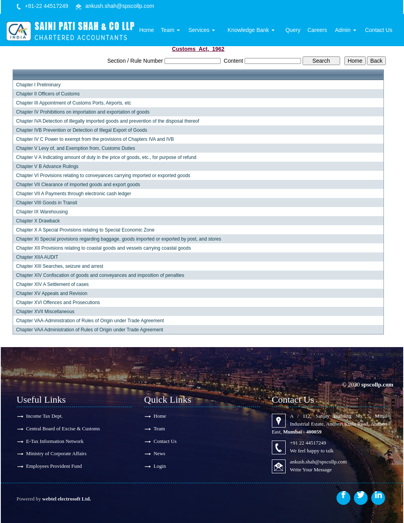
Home (151, 30)
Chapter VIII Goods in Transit (46, 202)
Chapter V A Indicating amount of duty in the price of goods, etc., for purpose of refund (106, 157)
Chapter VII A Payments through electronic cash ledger (73, 193)
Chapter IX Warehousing (42, 212)
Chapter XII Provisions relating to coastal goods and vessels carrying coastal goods (103, 248)
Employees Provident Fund (54, 466)
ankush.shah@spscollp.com (119, 6)
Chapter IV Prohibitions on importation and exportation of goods (83, 112)
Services (205, 30)
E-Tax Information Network (55, 441)
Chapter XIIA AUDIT (37, 257)
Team (174, 30)
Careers (319, 30)
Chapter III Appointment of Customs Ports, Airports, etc (73, 103)
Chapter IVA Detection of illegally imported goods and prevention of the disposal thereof (107, 121)
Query (294, 30)
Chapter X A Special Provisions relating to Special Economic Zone (85, 230)
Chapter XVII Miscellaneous (45, 311)
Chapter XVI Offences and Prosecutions (58, 302)
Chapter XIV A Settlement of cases (52, 284)
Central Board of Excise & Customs (63, 428)
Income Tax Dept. (44, 416)
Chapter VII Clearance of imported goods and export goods (78, 184)
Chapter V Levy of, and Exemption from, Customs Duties (75, 148)
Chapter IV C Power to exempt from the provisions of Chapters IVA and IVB (95, 139)
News (159, 454)
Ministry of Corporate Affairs (56, 454)
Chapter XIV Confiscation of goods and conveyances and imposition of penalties (100, 275)
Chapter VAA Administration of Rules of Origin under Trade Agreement (89, 329)
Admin (346, 30)
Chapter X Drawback (38, 221)
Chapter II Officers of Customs (48, 94)
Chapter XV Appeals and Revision (52, 293)
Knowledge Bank (253, 30)
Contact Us (379, 30)
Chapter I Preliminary (38, 85)
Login (159, 466)
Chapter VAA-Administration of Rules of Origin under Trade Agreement (90, 320)
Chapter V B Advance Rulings (47, 166)
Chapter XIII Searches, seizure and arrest (59, 266)
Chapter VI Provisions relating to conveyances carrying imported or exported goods (103, 175)
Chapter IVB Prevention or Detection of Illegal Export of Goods (81, 130)
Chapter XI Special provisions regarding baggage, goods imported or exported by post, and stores (118, 239)
